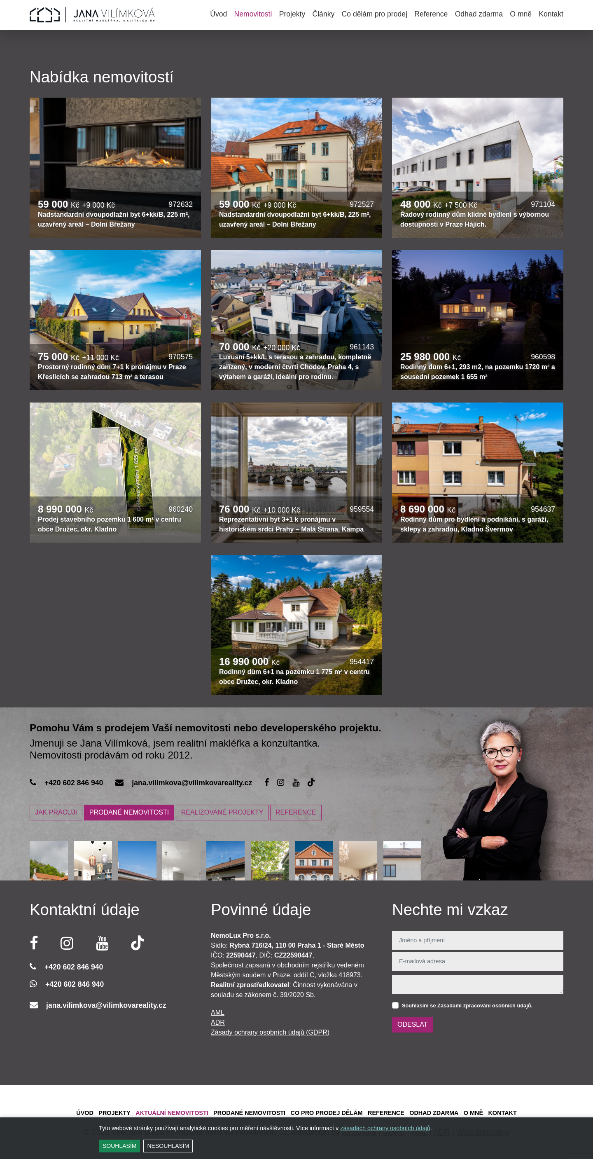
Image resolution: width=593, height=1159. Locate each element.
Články (323, 14)
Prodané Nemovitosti (249, 1113)
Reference (431, 14)
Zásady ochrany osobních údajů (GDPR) (270, 1032)
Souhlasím (119, 1146)
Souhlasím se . (467, 1005)
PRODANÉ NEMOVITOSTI (129, 812)
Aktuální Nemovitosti (171, 1113)
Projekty (292, 14)
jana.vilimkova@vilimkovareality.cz (192, 783)
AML (217, 1012)
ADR (218, 1022)
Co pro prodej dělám (326, 1113)
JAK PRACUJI (56, 812)
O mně (521, 14)
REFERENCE (295, 812)
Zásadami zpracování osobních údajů (484, 1005)
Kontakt (551, 14)
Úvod (218, 14)
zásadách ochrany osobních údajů (385, 1128)
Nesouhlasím (168, 1146)
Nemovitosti (253, 14)
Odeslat (412, 1024)
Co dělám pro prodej (374, 14)
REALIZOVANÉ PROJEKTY (222, 812)
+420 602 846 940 (73, 783)
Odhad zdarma (479, 14)
